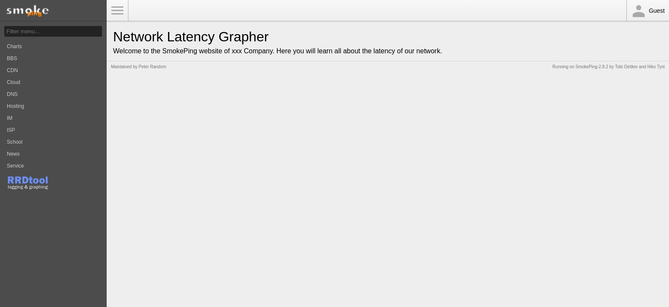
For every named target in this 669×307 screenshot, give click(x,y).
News (13, 154)
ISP (11, 130)
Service (15, 166)
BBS (12, 58)
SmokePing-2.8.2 (592, 66)
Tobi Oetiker (626, 66)
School (15, 142)
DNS (12, 94)
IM (9, 118)
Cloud (13, 82)
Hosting (15, 106)
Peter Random (152, 66)
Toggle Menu (117, 10)
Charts (14, 46)
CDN (12, 70)
